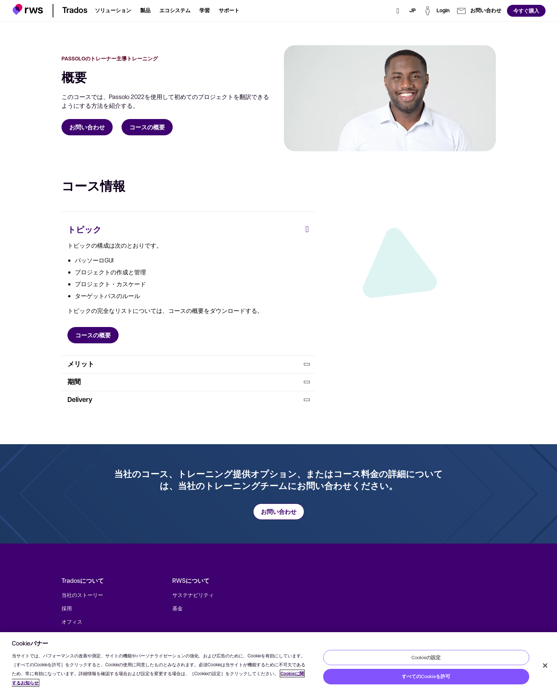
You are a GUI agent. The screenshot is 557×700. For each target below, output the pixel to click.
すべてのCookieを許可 (426, 676)
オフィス (72, 621)
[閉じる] (545, 665)
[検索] (398, 11)
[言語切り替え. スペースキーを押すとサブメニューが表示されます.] (412, 11)
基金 (177, 608)
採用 (67, 608)
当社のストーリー (82, 594)
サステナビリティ (193, 594)
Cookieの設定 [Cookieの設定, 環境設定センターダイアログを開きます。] (426, 657)
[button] (28, 9)
